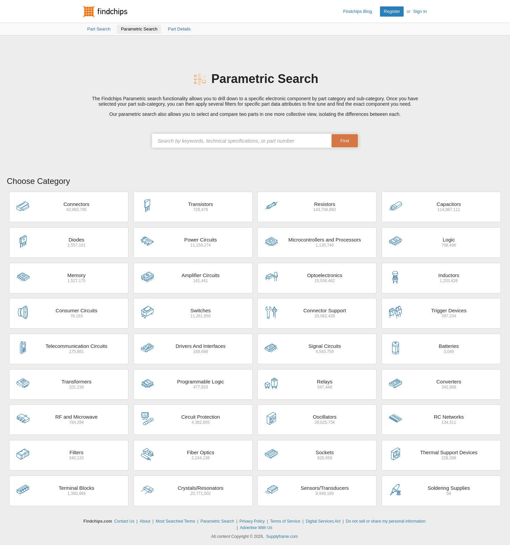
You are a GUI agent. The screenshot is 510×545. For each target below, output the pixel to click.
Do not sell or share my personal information (385, 521)
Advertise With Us (256, 527)
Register (392, 11)
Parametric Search (217, 521)
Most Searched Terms (175, 521)
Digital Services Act (323, 521)
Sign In (420, 11)
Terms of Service (285, 521)
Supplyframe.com (282, 536)
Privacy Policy (252, 521)
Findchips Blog (357, 11)
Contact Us (124, 521)
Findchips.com (105, 11)
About (145, 521)
